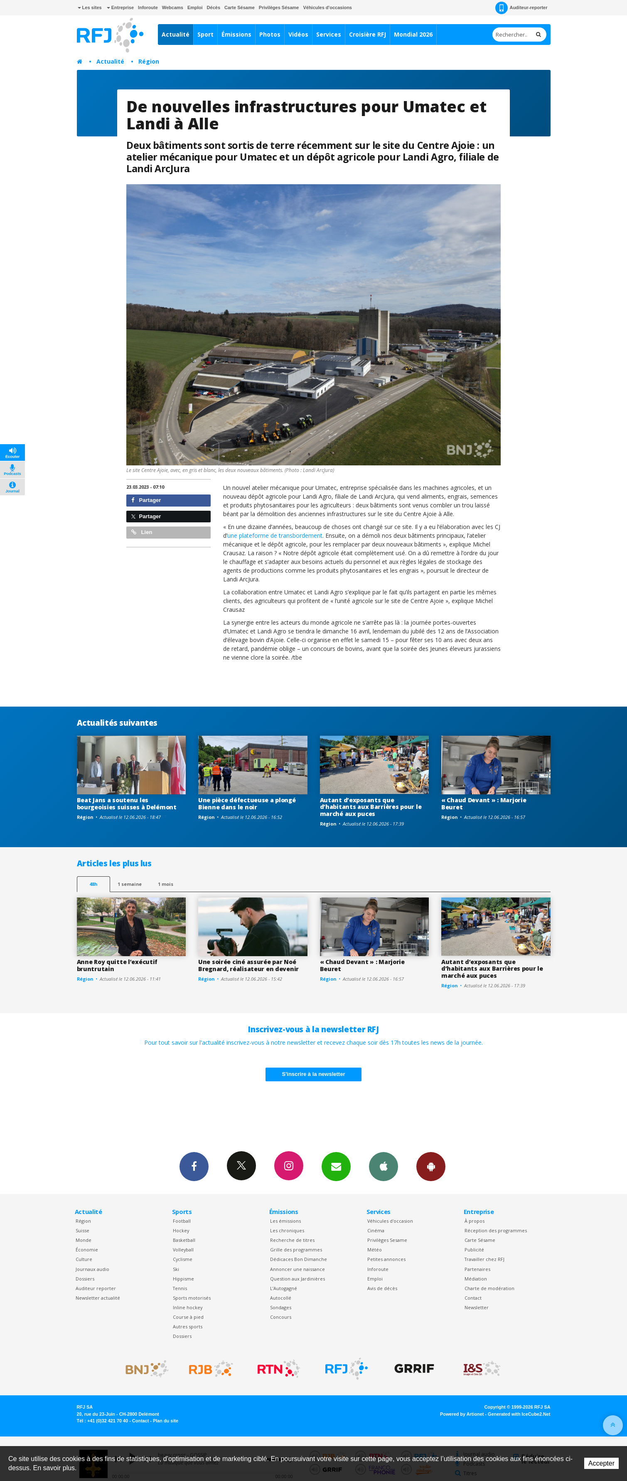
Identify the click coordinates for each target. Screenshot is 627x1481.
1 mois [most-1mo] (165, 884)
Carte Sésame (239, 7)
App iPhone (383, 1166)
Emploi (195, 7)
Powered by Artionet (462, 1414)
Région (148, 61)
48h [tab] (93, 884)
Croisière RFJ (367, 34)
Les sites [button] (90, 7)
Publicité (474, 1249)
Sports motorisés (192, 1298)
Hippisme (183, 1278)
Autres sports (187, 1326)
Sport (205, 34)
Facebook (194, 1166)
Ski (176, 1269)
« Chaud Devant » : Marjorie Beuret (483, 803)
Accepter (601, 1463)
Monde (83, 1240)
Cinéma (375, 1230)
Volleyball (183, 1249)
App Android (430, 1166)
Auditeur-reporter (521, 8)
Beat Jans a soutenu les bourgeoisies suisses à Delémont (127, 803)
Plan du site (165, 1420)
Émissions (236, 34)
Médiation (476, 1278)
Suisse (82, 1230)
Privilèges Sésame (279, 7)
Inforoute (148, 7)
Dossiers (85, 1278)
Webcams (172, 7)
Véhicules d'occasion (390, 1221)
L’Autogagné (283, 1288)
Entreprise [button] (120, 7)
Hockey (181, 1230)
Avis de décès (382, 1288)
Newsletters (336, 1166)
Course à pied (188, 1317)
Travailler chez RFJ (484, 1259)
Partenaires (477, 1269)
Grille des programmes (296, 1249)
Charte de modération (489, 1288)
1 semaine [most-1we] (130, 884)
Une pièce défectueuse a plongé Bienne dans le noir (247, 803)
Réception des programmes (496, 1230)
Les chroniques (287, 1230)
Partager (146, 500)
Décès (213, 7)
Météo (374, 1249)
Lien (141, 532)
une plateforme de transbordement (274, 535)
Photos (269, 34)
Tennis (180, 1288)
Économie (87, 1249)
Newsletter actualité (98, 1298)
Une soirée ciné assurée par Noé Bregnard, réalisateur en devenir (248, 965)
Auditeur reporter (96, 1288)
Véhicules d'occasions (327, 7)
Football (182, 1221)
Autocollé (280, 1298)
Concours (280, 1317)
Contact (473, 1298)
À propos (474, 1221)
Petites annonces (386, 1259)
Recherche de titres (292, 1240)
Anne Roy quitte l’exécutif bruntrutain (117, 965)
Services (328, 34)
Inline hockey (187, 1307)
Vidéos (298, 34)
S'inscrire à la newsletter (313, 1074)
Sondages (280, 1307)
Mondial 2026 (413, 34)
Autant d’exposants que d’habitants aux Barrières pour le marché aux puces (371, 807)
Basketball (184, 1240)
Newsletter (477, 1307)
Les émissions (285, 1221)
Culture (84, 1259)
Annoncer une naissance (297, 1269)
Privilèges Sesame (387, 1240)
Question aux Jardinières (297, 1278)
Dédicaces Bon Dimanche (298, 1259)
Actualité (175, 34)
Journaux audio (92, 1269)
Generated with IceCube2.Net (519, 1414)
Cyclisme (182, 1259)
